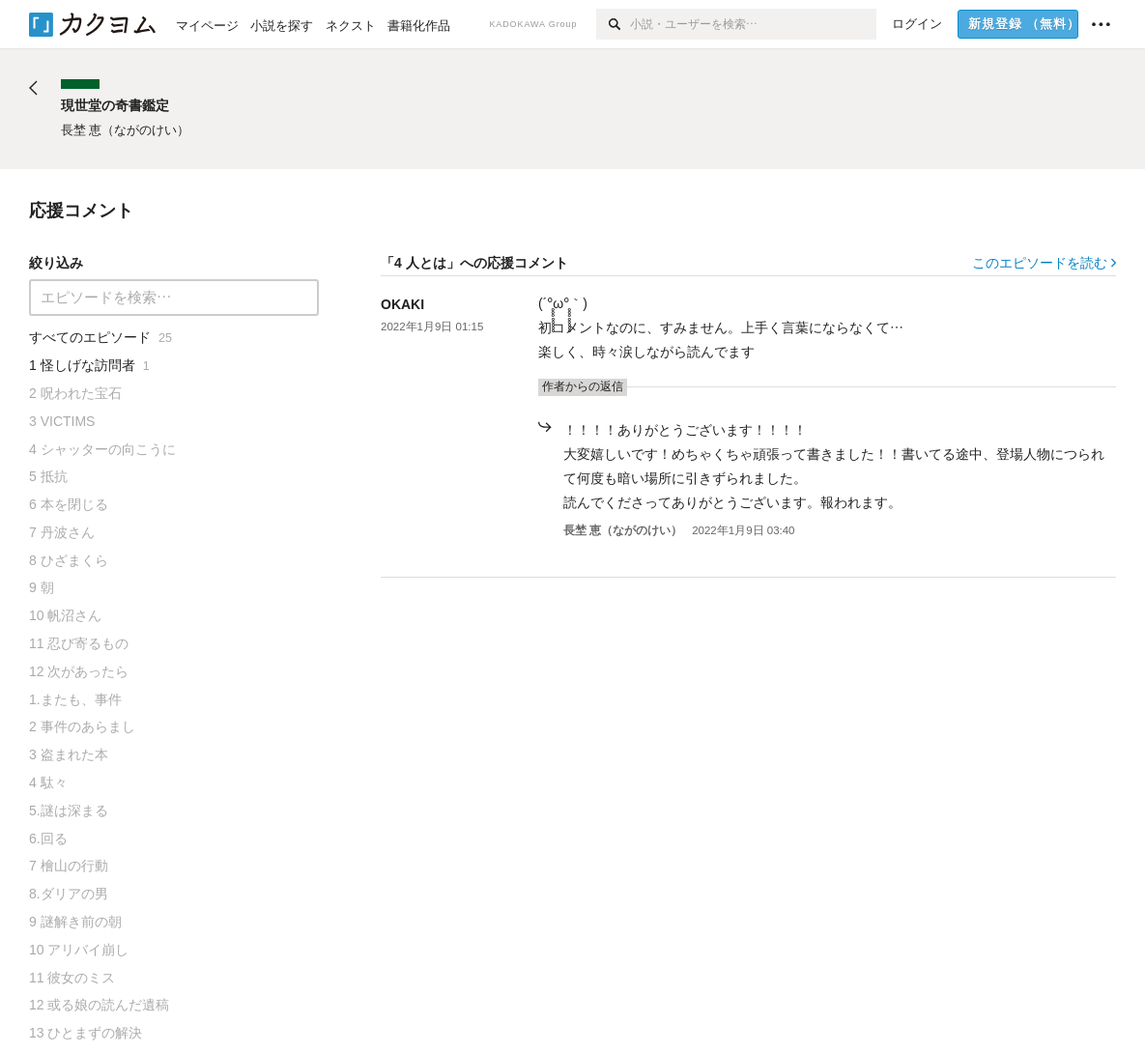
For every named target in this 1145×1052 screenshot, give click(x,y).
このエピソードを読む (1044, 262)
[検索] (613, 24)
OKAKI (402, 304)
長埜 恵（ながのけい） (622, 530)
